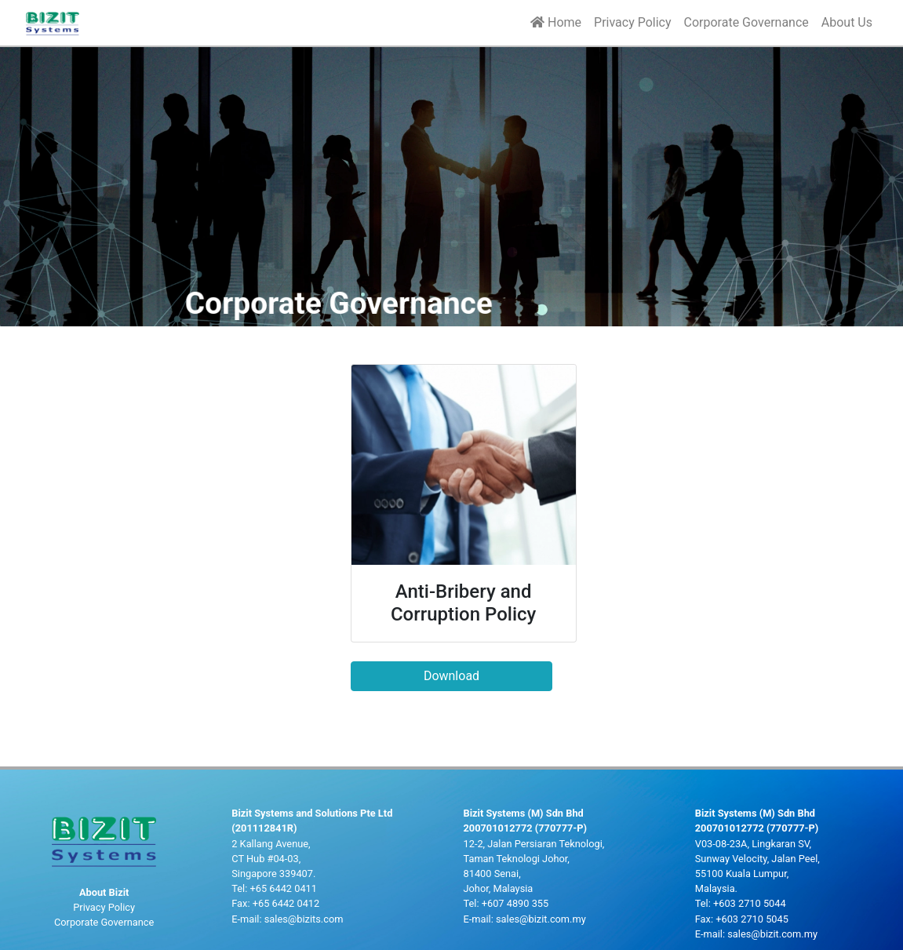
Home (555, 22)
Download (451, 675)
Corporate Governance (746, 22)
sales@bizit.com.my (541, 919)
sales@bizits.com (304, 919)
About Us (846, 22)
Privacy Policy (633, 22)
